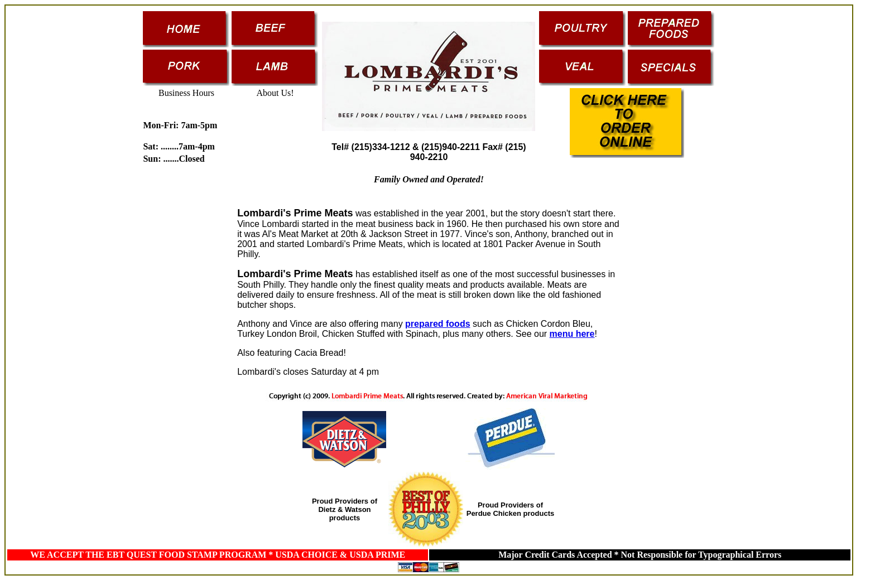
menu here (572, 334)
